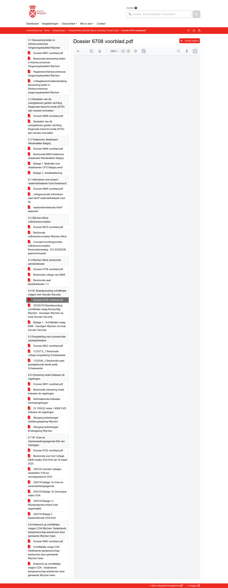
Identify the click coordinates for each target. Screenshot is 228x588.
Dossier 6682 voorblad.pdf (45, 541)
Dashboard (32, 23)
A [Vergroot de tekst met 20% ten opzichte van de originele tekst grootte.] (194, 30)
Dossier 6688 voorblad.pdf (45, 116)
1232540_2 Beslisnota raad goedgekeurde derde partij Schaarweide (46, 364)
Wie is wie (86, 23)
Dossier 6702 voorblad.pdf (45, 450)
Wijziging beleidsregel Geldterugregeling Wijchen (43, 419)
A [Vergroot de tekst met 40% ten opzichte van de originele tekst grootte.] (199, 30)
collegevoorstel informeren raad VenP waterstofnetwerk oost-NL (47, 198)
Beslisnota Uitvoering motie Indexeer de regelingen (46, 391)
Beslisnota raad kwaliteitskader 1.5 (39, 282)
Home (46, 30)
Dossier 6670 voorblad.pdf (45, 227)
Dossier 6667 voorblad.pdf (45, 53)
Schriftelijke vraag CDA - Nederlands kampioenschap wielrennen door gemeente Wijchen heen (44, 553)
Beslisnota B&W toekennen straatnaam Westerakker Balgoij (46, 156)
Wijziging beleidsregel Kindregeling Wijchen (43, 429)
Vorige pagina (189, 40)
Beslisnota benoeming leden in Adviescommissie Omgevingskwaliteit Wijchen (46, 62)
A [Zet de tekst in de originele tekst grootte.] (188, 30)
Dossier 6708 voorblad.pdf (45, 300)
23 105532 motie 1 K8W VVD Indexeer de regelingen (47, 410)
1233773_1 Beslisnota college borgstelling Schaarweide (46, 353)
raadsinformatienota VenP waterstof (45, 209)
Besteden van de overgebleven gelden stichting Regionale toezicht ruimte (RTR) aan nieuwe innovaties (46, 127)
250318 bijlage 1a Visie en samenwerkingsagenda (45, 484)
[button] (196, 14)
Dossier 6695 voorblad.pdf (45, 188)
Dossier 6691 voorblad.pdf (45, 384)
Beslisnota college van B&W (46, 274)
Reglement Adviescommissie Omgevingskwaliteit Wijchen (47, 73)
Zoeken (130, 8)
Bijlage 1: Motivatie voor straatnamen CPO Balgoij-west (45, 165)
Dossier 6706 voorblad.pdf (45, 269)
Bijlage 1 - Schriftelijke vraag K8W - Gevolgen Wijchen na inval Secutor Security (47, 326)
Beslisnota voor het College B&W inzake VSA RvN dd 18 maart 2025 (47, 460)
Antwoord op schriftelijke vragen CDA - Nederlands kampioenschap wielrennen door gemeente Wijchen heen (46, 570)
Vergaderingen (50, 23)
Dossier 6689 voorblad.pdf (45, 148)
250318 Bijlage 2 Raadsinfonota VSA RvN (42, 516)
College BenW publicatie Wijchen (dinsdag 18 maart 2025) (93, 30)
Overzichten (68, 23)
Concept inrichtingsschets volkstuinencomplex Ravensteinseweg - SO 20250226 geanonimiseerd (47, 248)
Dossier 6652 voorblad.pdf (45, 346)
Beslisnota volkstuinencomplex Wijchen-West (47, 234)
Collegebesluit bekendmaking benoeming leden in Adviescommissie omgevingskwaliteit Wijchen (47, 87)
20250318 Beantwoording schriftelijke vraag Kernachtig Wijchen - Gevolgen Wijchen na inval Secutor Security (45, 311)
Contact (101, 23)
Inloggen (194, 585)
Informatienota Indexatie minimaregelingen (44, 401)
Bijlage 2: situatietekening (45, 173)
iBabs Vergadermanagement (167, 585)
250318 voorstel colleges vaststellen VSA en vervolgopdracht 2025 (44, 473)
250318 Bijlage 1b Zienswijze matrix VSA (47, 493)
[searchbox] (158, 14)
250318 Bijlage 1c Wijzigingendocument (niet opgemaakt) (43, 505)
